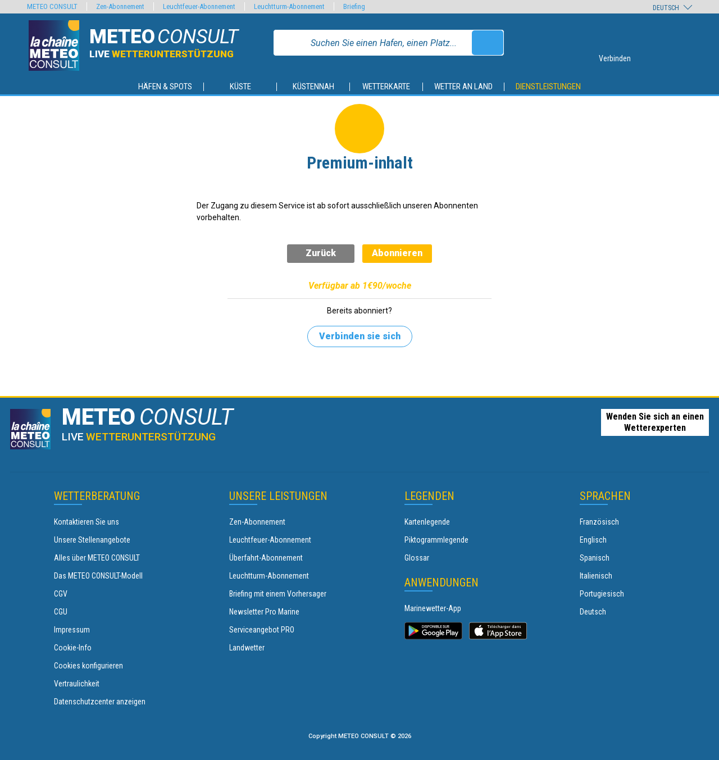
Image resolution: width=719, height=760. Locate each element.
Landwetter (247, 647)
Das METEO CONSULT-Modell (98, 575)
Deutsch (593, 611)
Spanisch (594, 557)
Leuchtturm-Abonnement (269, 575)
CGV (60, 593)
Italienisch (596, 575)
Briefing (354, 6)
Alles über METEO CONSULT (97, 557)
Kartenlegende (427, 521)
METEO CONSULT (52, 6)
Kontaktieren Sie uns (86, 521)
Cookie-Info (73, 647)
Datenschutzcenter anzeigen (99, 701)
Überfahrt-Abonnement (266, 557)
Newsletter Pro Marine (264, 611)
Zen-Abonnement (257, 521)
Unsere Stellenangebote (92, 539)
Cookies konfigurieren (88, 665)
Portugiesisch (602, 593)
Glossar (416, 557)
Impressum (72, 629)
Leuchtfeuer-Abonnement (270, 539)
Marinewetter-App (432, 608)
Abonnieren (397, 253)
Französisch (599, 521)
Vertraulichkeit (76, 683)
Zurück (321, 253)
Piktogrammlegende (436, 539)
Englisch (593, 539)
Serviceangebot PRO (261, 629)
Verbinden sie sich (360, 336)
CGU (60, 611)
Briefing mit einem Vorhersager (277, 593)
